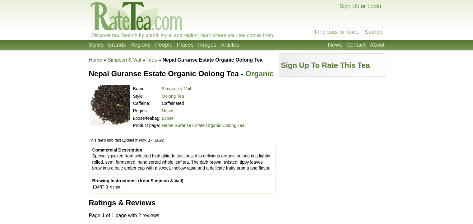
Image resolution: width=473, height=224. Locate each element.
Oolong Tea (173, 96)
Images (207, 45)
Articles (230, 45)
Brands (117, 45)
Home (95, 60)
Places (185, 45)
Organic (259, 73)
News (335, 45)
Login (374, 6)
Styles (96, 45)
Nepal (167, 110)
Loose (168, 118)
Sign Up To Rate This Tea (325, 65)
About (377, 45)
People (164, 45)
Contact (355, 45)
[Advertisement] (332, 123)
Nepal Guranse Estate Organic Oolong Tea (203, 125)
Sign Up (349, 6)
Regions (140, 45)
